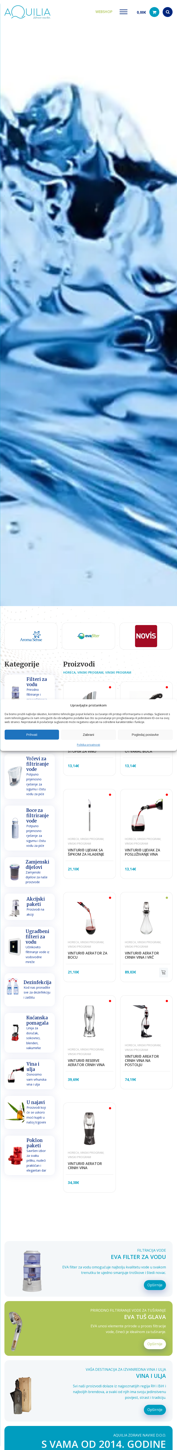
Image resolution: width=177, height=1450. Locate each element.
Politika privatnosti (88, 745)
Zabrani (88, 734)
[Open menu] (123, 12)
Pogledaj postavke (145, 734)
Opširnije (154, 1285)
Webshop (103, 11)
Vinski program (90, 672)
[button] (148, 12)
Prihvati (31, 734)
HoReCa (69, 672)
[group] (35, 636)
